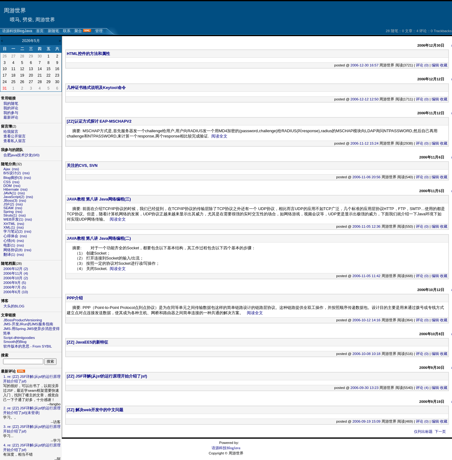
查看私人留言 (14, 141)
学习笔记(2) (13, 231)
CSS (7, 182)
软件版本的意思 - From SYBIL (27, 346)
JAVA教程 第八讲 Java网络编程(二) (99, 238)
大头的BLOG (13, 306)
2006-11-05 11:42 (367, 276)
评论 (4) (422, 388)
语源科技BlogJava (17, 31)
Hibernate (11, 189)
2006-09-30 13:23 (364, 388)
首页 (40, 31)
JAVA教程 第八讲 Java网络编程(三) (99, 199)
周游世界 (15, 10)
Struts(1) (10, 215)
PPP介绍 (75, 298)
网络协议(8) (13, 250)
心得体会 (10, 236)
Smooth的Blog (15, 342)
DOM (7, 186)
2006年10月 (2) (15, 278)
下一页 (440, 431)
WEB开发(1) (13, 219)
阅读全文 (219, 136)
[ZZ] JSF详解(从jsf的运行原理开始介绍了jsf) (107, 376)
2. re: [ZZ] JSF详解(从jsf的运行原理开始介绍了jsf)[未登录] (32, 410)
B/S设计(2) (12, 173)
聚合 (78, 31)
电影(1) (9, 245)
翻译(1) (9, 254)
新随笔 (53, 31)
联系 (66, 31)
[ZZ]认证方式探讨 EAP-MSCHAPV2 (99, 121)
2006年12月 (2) (15, 269)
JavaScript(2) (13, 197)
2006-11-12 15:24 (364, 143)
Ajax (6, 169)
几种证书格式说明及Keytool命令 (96, 87)
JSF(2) (8, 204)
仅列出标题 (423, 431)
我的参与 (10, 113)
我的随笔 (10, 103)
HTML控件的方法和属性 (88, 53)
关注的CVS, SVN (82, 165)
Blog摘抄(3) (12, 177)
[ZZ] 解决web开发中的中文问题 (95, 409)
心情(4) (9, 241)
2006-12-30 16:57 (364, 65)
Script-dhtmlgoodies (19, 338)
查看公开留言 (14, 136)
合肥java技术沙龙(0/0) (21, 155)
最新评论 (10, 117)
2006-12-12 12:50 (364, 99)
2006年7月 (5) (14, 287)
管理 (99, 31)
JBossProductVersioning (22, 320)
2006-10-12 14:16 (367, 320)
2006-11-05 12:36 (367, 226)
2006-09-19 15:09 (367, 421)
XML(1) (9, 227)
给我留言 (10, 131)
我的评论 (10, 108)
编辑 (435, 65)
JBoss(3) (10, 200)
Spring (8, 211)
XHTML (9, 224)
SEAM (8, 208)
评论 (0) (422, 65)
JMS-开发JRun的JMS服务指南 (28, 324)
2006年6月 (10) (15, 292)
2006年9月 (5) (14, 283)
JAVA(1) (9, 193)
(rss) (15, 169)
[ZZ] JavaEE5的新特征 (87, 342)
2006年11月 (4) (15, 273)
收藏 (443, 65)
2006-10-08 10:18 (367, 354)
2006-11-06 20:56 (367, 177)
